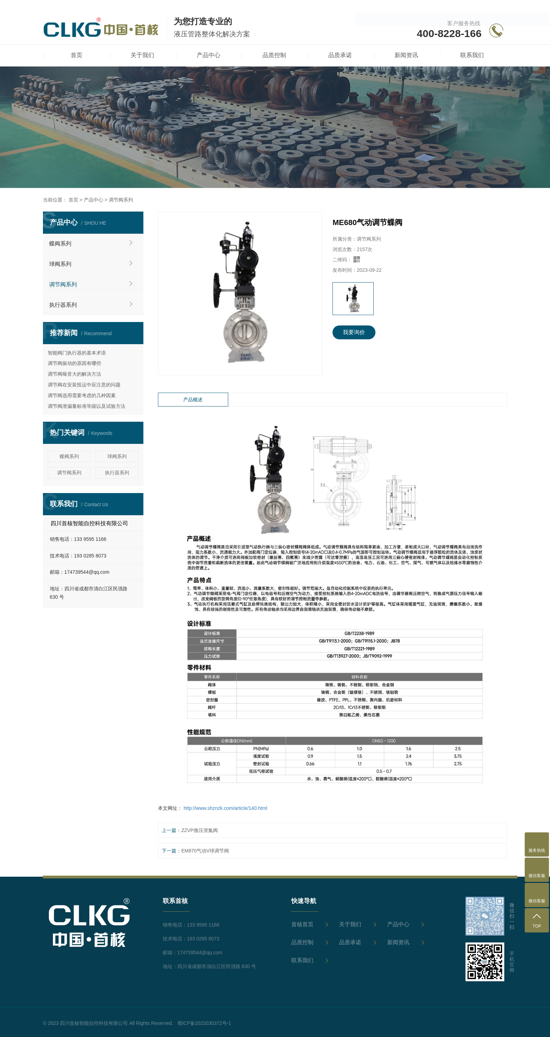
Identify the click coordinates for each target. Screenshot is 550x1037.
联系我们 (302, 960)
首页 (73, 200)
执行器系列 (63, 305)
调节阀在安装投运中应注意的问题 (84, 384)
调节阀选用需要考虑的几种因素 (82, 395)
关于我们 (350, 924)
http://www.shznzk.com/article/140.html (224, 808)
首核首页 (302, 924)
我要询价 (354, 332)
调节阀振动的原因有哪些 (74, 363)
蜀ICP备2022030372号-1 (204, 1023)
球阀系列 (60, 264)
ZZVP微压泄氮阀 (199, 830)
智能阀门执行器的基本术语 (77, 353)
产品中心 (93, 200)
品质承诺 (350, 942)
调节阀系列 (121, 200)
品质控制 (302, 942)
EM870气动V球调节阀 (205, 850)
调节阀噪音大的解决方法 (74, 374)
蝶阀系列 (60, 244)
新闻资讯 (398, 942)
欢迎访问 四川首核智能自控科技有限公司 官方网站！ (420, 7)
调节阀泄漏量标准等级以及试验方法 (86, 406)
